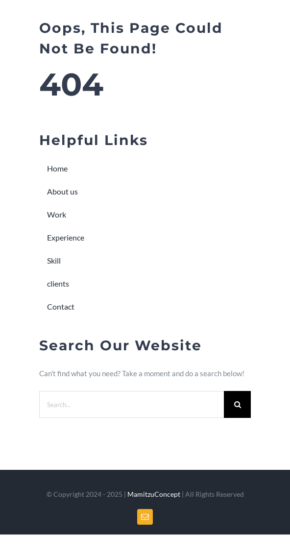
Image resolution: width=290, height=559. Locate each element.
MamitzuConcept (153, 494)
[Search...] (131, 404)
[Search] (237, 404)
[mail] (145, 517)
